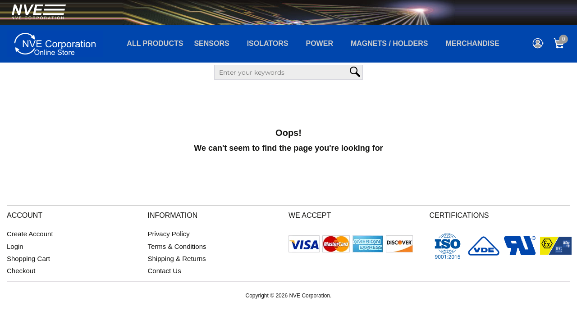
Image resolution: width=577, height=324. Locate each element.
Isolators (267, 43)
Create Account (30, 234)
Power (319, 43)
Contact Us (164, 270)
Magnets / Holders (389, 43)
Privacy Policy (169, 234)
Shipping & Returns (177, 258)
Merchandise (472, 43)
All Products (155, 43)
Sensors (211, 43)
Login (15, 246)
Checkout (21, 270)
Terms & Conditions (177, 246)
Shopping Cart (28, 258)
